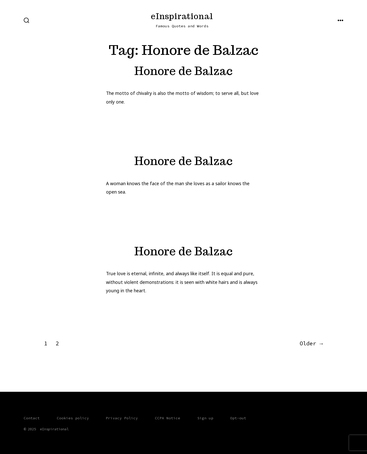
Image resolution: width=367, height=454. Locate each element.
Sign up (205, 418)
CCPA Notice (167, 418)
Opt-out (238, 418)
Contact (32, 418)
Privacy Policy (122, 418)
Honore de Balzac (183, 71)
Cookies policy (73, 418)
